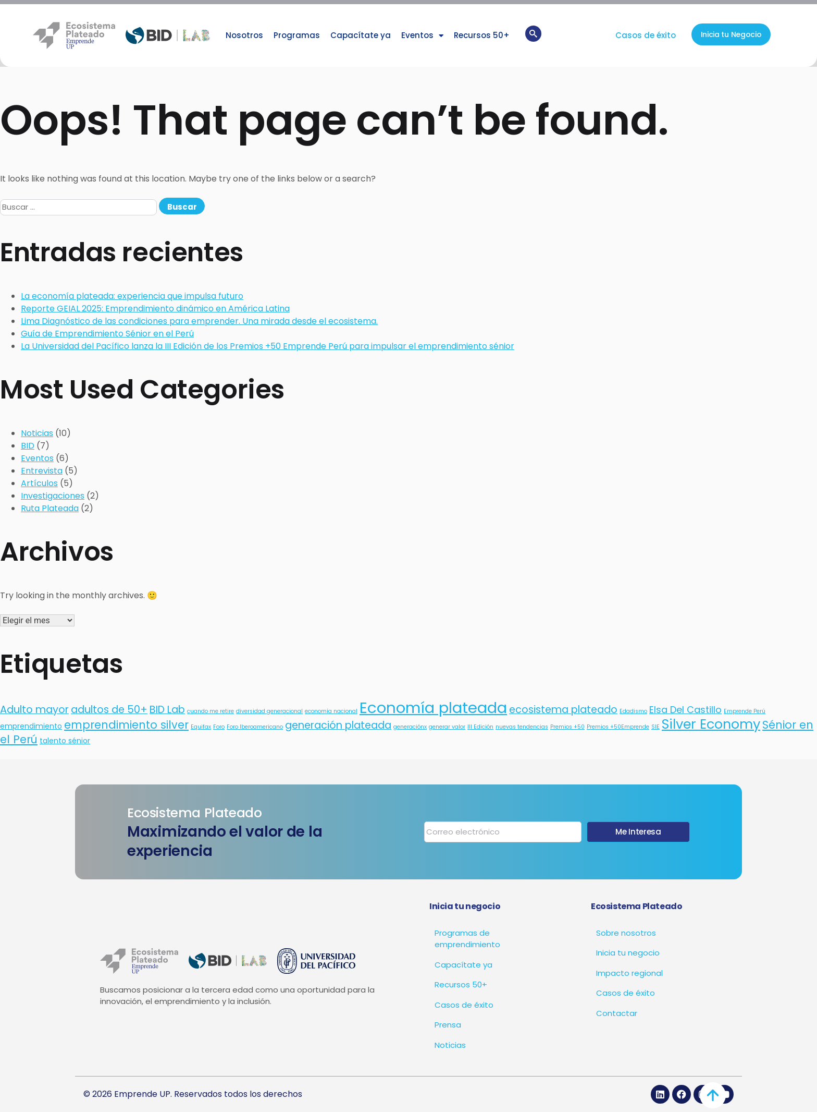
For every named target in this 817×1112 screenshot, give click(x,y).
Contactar (616, 1013)
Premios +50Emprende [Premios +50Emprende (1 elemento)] (618, 727)
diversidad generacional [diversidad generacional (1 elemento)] (269, 711)
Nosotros (244, 35)
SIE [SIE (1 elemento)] (655, 727)
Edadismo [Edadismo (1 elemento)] (633, 711)
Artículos (39, 483)
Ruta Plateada (50, 508)
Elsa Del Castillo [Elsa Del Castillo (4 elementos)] (685, 709)
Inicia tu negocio (628, 952)
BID (27, 446)
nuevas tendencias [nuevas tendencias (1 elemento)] (522, 727)
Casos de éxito (645, 35)
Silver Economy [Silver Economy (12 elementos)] (711, 724)
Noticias (37, 433)
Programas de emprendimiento (467, 938)
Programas (297, 35)
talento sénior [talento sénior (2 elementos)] (65, 740)
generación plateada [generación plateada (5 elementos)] (338, 725)
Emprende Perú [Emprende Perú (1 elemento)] (744, 711)
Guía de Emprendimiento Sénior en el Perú (107, 334)
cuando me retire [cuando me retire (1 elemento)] (210, 711)
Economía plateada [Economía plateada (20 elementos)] (433, 707)
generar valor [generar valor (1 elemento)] (447, 727)
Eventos (422, 36)
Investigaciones (52, 496)
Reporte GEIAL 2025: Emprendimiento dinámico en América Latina (155, 309)
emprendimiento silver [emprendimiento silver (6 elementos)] (126, 724)
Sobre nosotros (626, 932)
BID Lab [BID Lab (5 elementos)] (167, 710)
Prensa (448, 1024)
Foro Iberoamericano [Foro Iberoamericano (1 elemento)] (255, 727)
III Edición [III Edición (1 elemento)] (480, 727)
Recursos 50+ (482, 35)
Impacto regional (629, 973)
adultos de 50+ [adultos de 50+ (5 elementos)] (109, 710)
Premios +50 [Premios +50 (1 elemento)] (567, 727)
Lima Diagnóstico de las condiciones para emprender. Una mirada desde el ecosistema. (199, 321)
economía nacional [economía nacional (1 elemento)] (331, 711)
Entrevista (42, 471)
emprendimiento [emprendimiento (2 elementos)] (31, 726)
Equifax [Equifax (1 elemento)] (201, 727)
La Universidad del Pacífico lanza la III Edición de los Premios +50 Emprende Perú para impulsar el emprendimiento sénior (267, 346)
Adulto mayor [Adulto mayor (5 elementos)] (34, 710)
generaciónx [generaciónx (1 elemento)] (410, 727)
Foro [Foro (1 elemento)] (219, 727)
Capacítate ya (360, 35)
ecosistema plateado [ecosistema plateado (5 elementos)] (563, 710)
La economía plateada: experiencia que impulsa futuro (132, 296)
